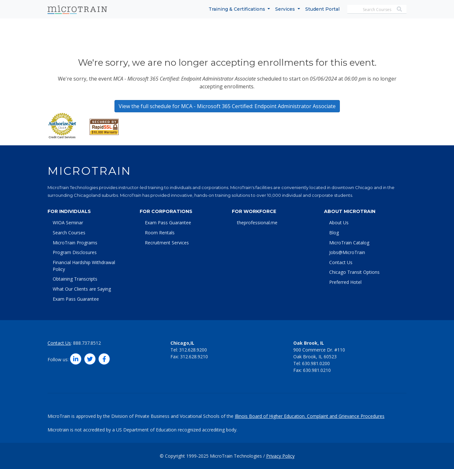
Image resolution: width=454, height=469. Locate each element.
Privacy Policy (280, 456)
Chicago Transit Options (354, 272)
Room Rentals (160, 232)
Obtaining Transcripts (75, 279)
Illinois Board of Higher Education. (271, 416)
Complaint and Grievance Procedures (345, 416)
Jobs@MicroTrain (347, 252)
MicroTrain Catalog (349, 243)
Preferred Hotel (345, 282)
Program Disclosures (75, 252)
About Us (339, 222)
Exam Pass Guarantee (76, 299)
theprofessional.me (257, 222)
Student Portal (322, 9)
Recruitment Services (167, 243)
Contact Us (340, 262)
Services (285, 9)
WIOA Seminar (68, 222)
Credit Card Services (62, 137)
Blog (334, 232)
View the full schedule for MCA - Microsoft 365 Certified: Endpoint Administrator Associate (227, 106)
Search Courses (69, 232)
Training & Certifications (237, 9)
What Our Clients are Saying (82, 289)
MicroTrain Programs (75, 243)
